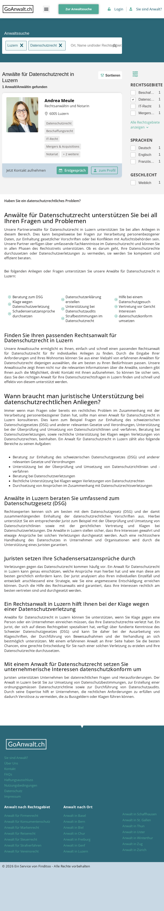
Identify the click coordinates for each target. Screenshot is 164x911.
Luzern (16, 45)
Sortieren (109, 75)
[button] (46, 9)
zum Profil (104, 170)
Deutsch (145, 148)
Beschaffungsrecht (147, 92)
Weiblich (145, 183)
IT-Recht (145, 106)
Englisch (145, 155)
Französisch (147, 161)
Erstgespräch (72, 170)
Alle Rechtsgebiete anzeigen (145, 125)
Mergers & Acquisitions (147, 113)
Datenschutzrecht (47, 45)
